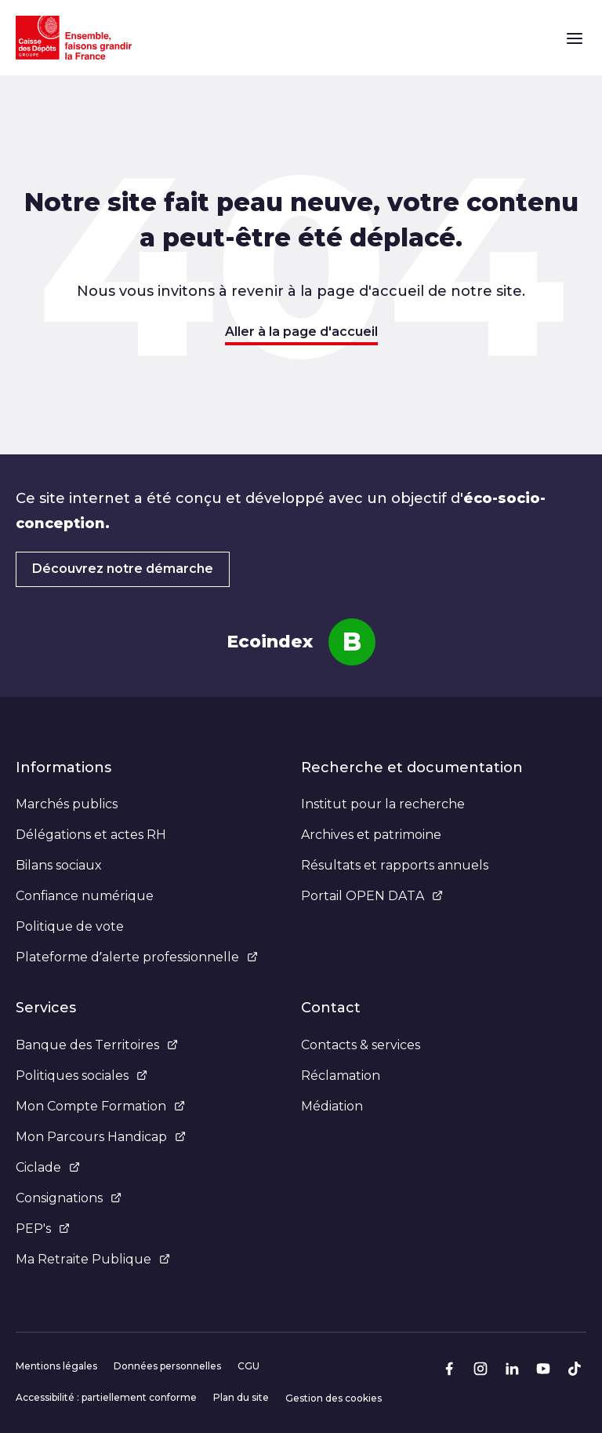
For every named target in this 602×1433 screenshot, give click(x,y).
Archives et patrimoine (371, 834)
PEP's (43, 1228)
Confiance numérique (85, 895)
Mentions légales (56, 1366)
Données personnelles (167, 1366)
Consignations (68, 1198)
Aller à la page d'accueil (301, 331)
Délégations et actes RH (91, 834)
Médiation (332, 1106)
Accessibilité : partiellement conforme (106, 1397)
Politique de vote (70, 926)
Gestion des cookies (333, 1398)
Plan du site (241, 1397)
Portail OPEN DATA (372, 895)
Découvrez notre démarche (122, 568)
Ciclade (48, 1167)
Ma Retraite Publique (93, 1259)
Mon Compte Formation (100, 1106)
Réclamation (340, 1075)
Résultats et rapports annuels (394, 865)
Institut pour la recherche (383, 804)
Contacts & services (360, 1044)
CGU (248, 1366)
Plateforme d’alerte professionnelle (137, 957)
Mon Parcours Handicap (101, 1136)
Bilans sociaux (59, 865)
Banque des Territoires (97, 1044)
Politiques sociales (81, 1075)
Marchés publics (67, 804)
